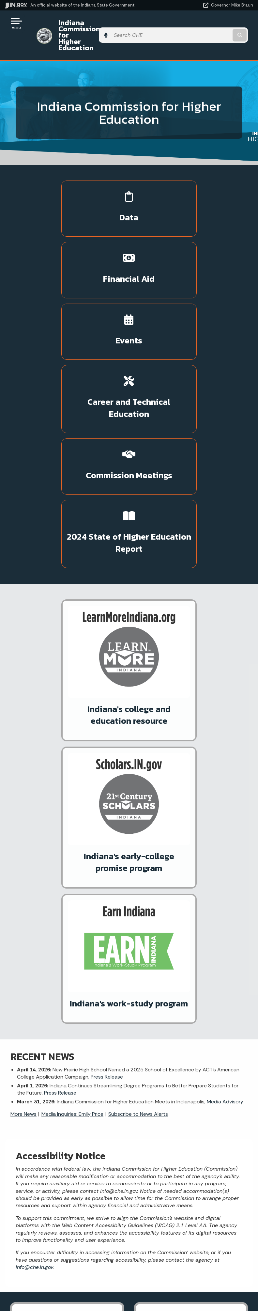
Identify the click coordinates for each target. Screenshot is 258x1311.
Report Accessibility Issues (188, 1262)
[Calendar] (119, 1043)
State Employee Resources (188, 1202)
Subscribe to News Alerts (138, 735)
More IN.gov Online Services (58, 966)
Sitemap (188, 1179)
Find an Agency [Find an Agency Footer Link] (64, 1179)
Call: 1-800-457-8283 (64, 1190)
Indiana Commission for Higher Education (104, 25)
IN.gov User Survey (188, 1144)
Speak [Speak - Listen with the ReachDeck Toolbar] (187, 1280)
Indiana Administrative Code (64, 1283)
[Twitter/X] (96, 1043)
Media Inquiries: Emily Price (72, 735)
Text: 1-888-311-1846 (64, 1202)
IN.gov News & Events (64, 1248)
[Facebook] (85, 1043)
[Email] (108, 1043)
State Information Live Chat (64, 1144)
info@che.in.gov (34, 888)
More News (23, 735)
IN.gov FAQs (188, 1190)
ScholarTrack (41, 955)
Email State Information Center (64, 1156)
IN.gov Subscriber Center (55, 978)
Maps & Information (64, 1237)
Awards (64, 1295)
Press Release (107, 698)
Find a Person (64, 1167)
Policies (188, 1167)
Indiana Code (64, 1271)
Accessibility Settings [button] (188, 1250)
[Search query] (217, 26)
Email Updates (64, 1260)
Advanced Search (188, 1156)
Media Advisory (225, 722)
